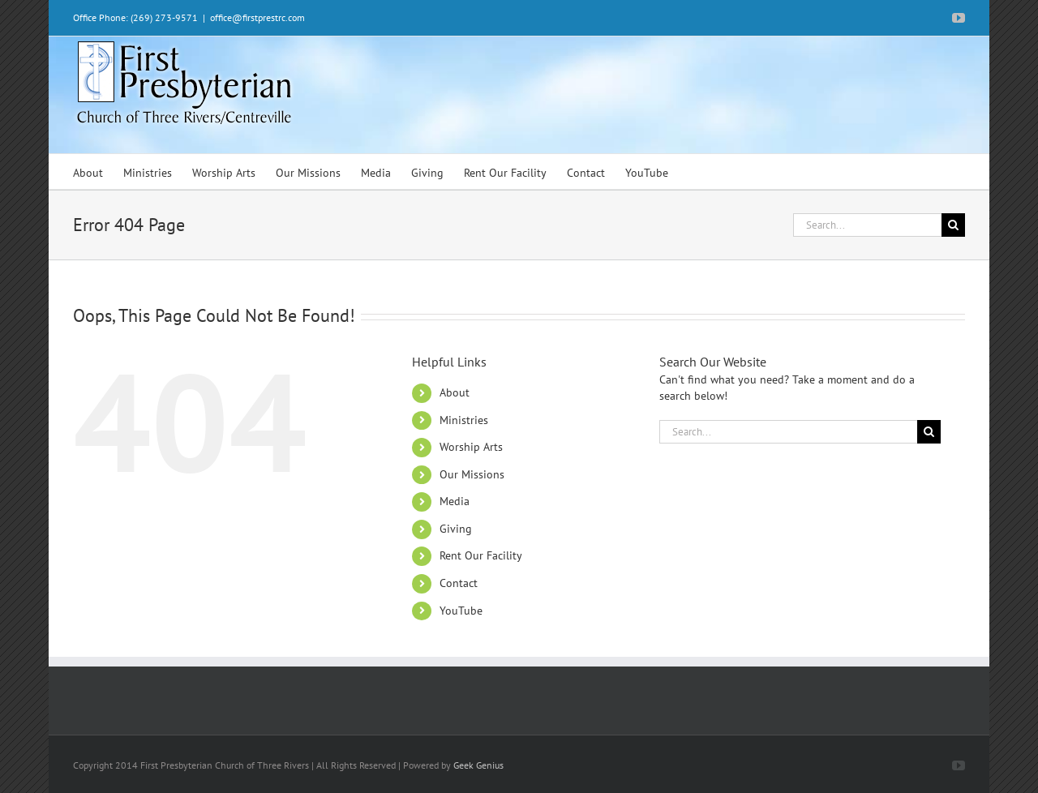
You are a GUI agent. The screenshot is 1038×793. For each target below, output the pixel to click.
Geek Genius (478, 765)
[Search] (953, 225)
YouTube (461, 610)
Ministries (464, 420)
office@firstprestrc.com (257, 17)
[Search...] (867, 225)
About (455, 392)
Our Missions (472, 474)
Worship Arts (471, 446)
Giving (456, 528)
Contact (459, 583)
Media (455, 501)
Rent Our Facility (481, 555)
